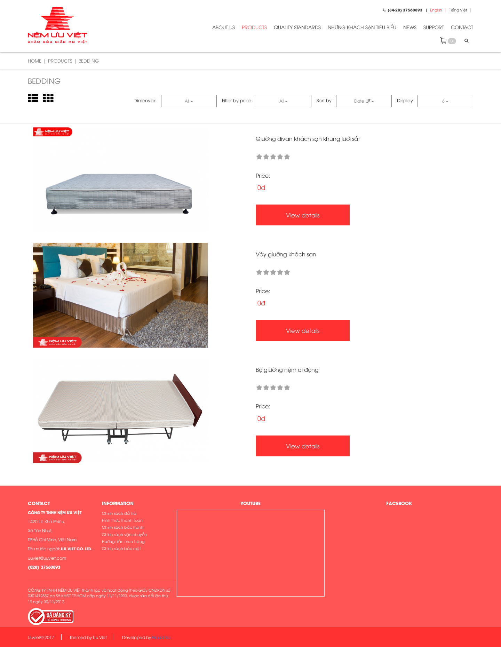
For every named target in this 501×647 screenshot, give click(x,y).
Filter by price (236, 100)
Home (34, 60)
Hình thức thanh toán (122, 519)
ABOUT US (223, 27)
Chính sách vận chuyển (124, 534)
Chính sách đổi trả (119, 513)
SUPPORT (433, 27)
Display (405, 100)
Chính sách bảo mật (121, 548)
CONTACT (462, 27)
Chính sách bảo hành (122, 526)
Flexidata (161, 637)
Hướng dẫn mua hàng (123, 541)
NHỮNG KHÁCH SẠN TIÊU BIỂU (362, 27)
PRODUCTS (254, 27)
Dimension (145, 100)
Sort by (324, 100)
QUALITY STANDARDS (297, 27)
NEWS (409, 27)
